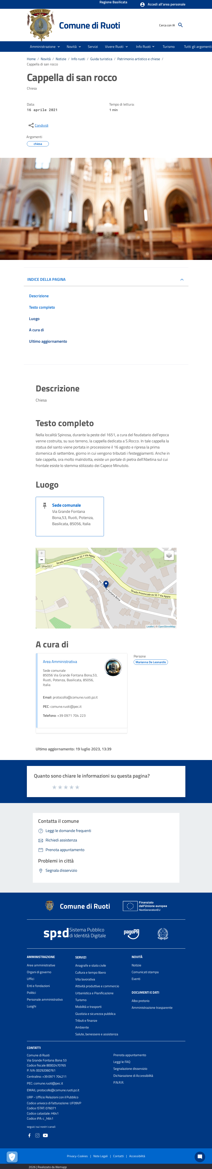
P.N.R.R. (118, 1082)
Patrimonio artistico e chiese (138, 58)
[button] (162, 4)
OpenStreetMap (166, 626)
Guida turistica (101, 58)
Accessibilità (137, 1156)
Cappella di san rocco (42, 64)
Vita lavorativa (85, 979)
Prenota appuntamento (129, 1054)
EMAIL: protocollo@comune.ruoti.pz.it (53, 1090)
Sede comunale (66, 505)
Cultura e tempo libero (90, 972)
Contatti (34, 1047)
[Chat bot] (199, 1156)
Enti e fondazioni (38, 985)
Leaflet (150, 626)
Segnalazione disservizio (130, 1068)
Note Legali (100, 1156)
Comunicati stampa (145, 971)
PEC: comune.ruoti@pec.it (45, 1083)
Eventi (136, 978)
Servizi (80, 957)
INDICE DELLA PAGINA (46, 279)
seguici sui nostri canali (41, 1126)
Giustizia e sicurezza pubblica (95, 1013)
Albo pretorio (140, 1000)
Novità (46, 58)
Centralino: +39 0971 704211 (46, 1076)
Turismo (81, 999)
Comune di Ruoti (89, 25)
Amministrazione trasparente (152, 1007)
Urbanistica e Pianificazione (94, 993)
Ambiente (82, 1027)
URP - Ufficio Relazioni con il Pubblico (52, 1097)
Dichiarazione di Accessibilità (133, 1075)
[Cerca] (180, 25)
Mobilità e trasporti (88, 1006)
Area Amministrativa (60, 662)
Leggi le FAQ (121, 1061)
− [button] (41, 560)
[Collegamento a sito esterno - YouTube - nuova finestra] (45, 1135)
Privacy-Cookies (77, 1156)
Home (31, 58)
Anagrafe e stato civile (90, 965)
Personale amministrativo (45, 999)
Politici (31, 992)
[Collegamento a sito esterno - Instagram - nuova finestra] (37, 1135)
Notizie (61, 58)
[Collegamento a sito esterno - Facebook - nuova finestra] (29, 1135)
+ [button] (41, 553)
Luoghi (31, 1006)
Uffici (30, 978)
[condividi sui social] (38, 125)
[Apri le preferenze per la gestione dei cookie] (12, 1156)
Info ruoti (78, 58)
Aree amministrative (41, 965)
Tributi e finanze (86, 1020)
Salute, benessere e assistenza (96, 1034)
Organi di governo (39, 971)
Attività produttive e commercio (97, 986)
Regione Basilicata (113, 2)
